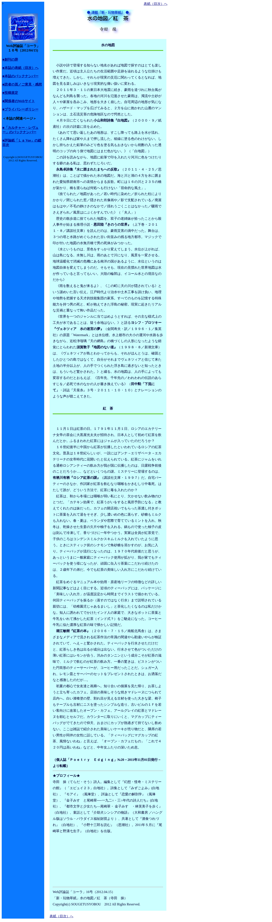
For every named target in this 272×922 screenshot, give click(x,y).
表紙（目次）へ (155, 4)
